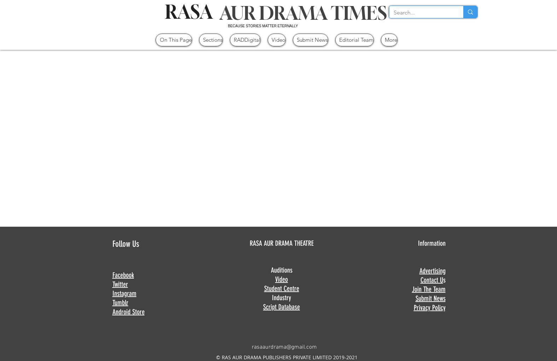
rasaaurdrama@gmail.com (284, 347)
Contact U (431, 280)
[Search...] (421, 12)
